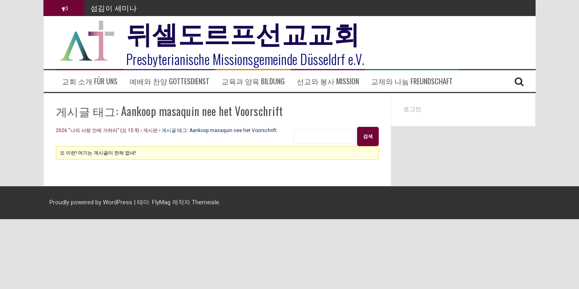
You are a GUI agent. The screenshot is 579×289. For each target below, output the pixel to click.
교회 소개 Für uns (89, 81)
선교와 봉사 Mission (328, 81)
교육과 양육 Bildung (253, 81)
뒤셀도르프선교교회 (243, 32)
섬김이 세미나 (113, 7)
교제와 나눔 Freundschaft (412, 81)
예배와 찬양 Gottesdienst (169, 81)
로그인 (412, 109)
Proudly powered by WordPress (91, 202)
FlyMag (161, 202)
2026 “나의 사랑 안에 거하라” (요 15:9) (97, 130)
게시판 (150, 130)
